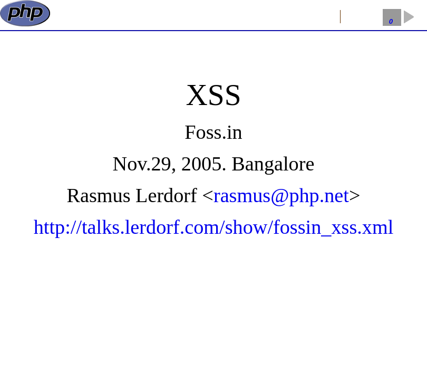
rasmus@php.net (281, 195)
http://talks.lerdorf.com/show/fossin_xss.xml (214, 227)
